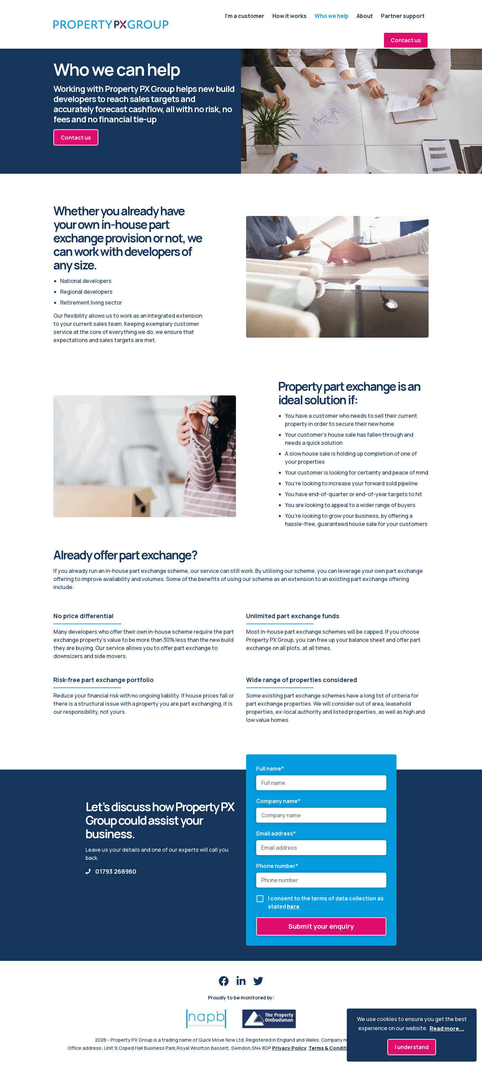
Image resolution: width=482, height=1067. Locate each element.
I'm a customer (244, 16)
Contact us (406, 40)
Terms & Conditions (333, 1048)
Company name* (278, 801)
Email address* (276, 833)
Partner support (403, 16)
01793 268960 (111, 871)
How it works (289, 16)
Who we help (331, 16)
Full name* (270, 768)
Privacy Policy (289, 1048)
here (293, 906)
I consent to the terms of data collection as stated (326, 902)
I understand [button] (412, 1047)
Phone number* (277, 866)
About (365, 16)
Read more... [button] (447, 1028)
